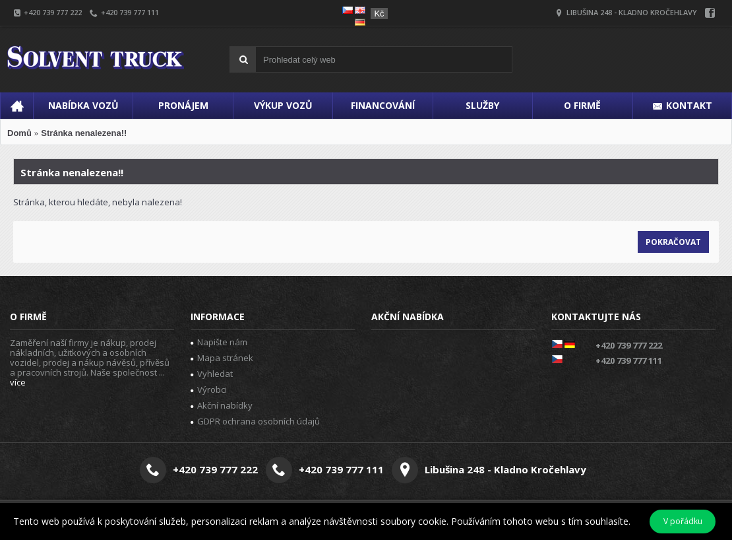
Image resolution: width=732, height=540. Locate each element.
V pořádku (682, 521)
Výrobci (209, 389)
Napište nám (219, 342)
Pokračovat (673, 242)
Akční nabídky (222, 405)
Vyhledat (212, 374)
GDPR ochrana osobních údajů (255, 421)
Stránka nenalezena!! (84, 133)
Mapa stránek (222, 358)
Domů (19, 133)
